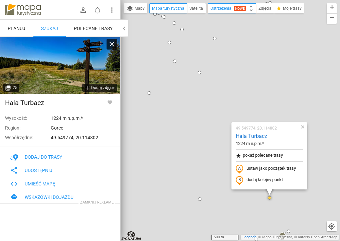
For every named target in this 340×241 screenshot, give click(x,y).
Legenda (249, 237)
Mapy (135, 8)
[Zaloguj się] (83, 10)
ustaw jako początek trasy (226, 91)
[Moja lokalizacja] (332, 226)
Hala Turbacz (212, 59)
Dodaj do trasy (36, 157)
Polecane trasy (93, 28)
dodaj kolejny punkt (219, 102)
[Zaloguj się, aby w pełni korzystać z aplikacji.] (110, 102)
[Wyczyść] (112, 44)
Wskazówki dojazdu (41, 197)
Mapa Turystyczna (277, 237)
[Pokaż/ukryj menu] (112, 10)
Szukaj (49, 28)
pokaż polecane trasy (219, 78)
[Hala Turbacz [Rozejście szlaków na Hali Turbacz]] (60, 65)
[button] (160, 122)
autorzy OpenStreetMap (317, 237)
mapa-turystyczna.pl (22, 9)
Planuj (16, 28)
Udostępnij (31, 170)
